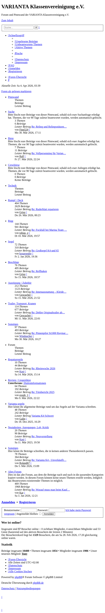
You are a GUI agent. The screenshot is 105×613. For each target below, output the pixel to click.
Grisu (22, 212)
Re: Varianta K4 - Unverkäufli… (48, 460)
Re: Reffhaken (39, 271)
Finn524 (23, 129)
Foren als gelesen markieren (16, 91)
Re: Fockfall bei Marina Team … (49, 229)
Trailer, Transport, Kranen (22, 303)
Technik (12, 185)
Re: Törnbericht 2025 (42, 392)
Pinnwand (13, 97)
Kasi (21, 371)
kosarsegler (25, 253)
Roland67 (24, 463)
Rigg (10, 220)
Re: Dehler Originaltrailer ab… (48, 312)
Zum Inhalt (7, 20)
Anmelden (8, 502)
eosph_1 (23, 395)
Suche (11, 111)
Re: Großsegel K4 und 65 (45, 250)
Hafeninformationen (34, 383)
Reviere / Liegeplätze (19, 380)
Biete (11, 138)
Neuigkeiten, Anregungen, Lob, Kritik (28, 427)
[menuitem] (26, 41)
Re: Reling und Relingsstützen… (49, 126)
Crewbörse (14, 165)
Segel (11, 241)
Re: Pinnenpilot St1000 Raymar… (49, 333)
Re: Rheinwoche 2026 (43, 368)
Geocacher (25, 294)
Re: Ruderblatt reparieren (45, 209)
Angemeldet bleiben (28, 513)
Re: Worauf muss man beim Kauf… (50, 489)
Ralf (21, 156)
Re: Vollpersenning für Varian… (48, 153)
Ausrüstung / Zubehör (19, 282)
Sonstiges (13, 324)
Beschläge (13, 262)
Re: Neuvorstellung (41, 436)
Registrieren (27, 502)
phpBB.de (38, 582)
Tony (24, 553)
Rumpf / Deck (15, 200)
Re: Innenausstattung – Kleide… (48, 291)
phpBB (18, 577)
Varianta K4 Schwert (42, 415)
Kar (21, 492)
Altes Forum (14, 471)
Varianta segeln (16, 403)
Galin (22, 418)
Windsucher (25, 336)
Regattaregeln (15, 359)
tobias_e (23, 232)
